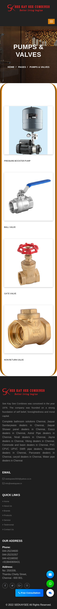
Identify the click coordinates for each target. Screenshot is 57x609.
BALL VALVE (10, 227)
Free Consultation (30, 593)
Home (11, 67)
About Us (7, 506)
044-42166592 (10, 558)
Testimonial (8, 525)
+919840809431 (11, 562)
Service (6, 520)
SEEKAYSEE (21, 604)
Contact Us (8, 529)
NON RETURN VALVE (14, 360)
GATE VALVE (10, 293)
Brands (6, 511)
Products (7, 515)
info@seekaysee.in (13, 483)
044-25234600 (10, 551)
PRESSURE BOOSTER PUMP (17, 161)
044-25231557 (10, 554)
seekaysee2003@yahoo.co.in (18, 479)
